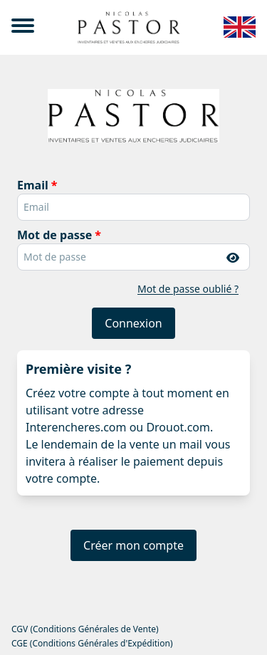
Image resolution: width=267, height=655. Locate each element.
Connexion (133, 323)
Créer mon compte (133, 545)
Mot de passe (54, 235)
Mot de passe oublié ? (188, 288)
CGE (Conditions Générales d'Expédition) (91, 643)
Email (32, 185)
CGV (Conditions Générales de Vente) (85, 629)
